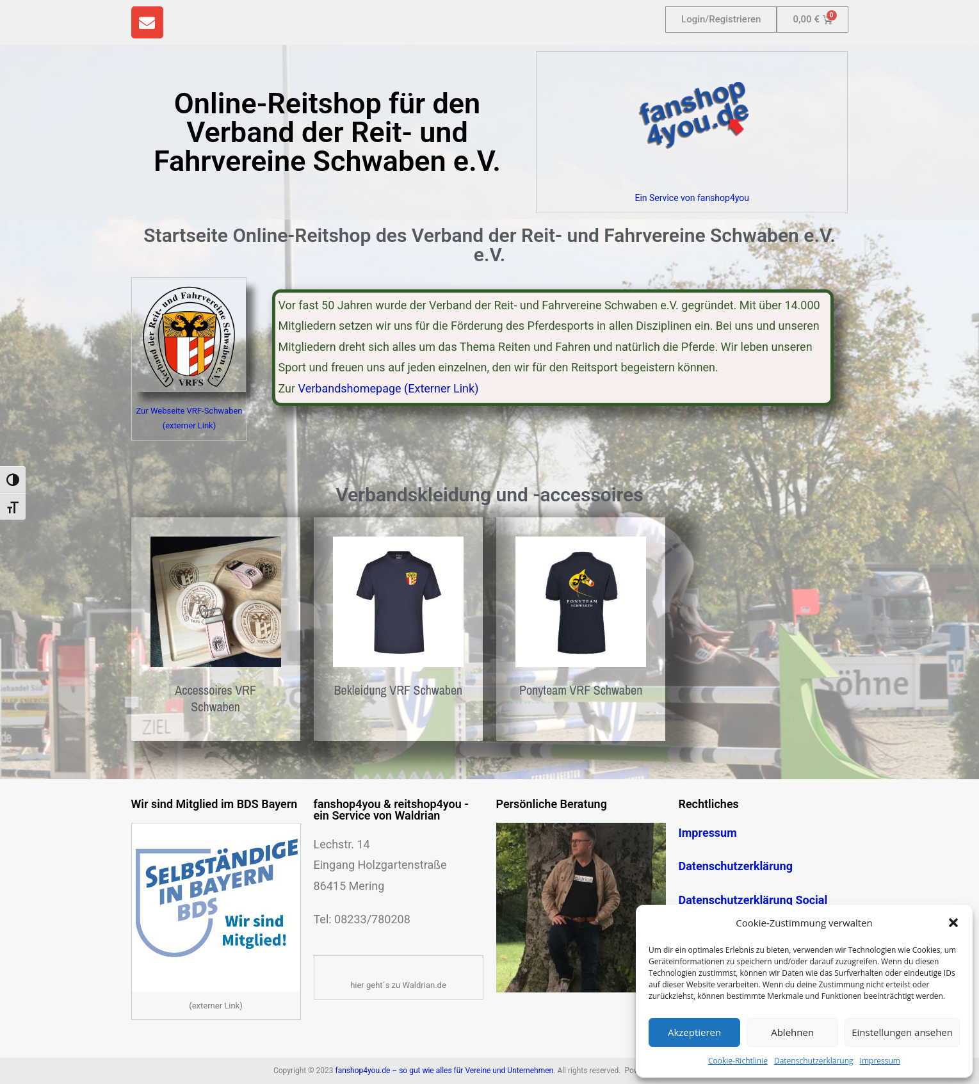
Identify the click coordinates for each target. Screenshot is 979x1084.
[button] (953, 922)
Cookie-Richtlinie (738, 1060)
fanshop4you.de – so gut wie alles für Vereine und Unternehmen (445, 1070)
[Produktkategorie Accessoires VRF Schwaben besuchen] (215, 629)
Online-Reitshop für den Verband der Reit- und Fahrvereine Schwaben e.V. (327, 132)
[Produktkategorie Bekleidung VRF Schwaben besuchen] (398, 621)
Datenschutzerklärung (814, 1060)
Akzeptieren (694, 1032)
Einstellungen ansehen (902, 1032)
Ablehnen (792, 1032)
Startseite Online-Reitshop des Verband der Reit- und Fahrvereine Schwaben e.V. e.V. (489, 245)
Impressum (880, 1060)
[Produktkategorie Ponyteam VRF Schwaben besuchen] (580, 621)
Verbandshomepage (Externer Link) (388, 388)
